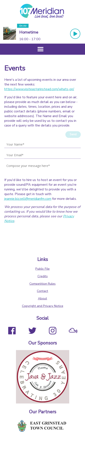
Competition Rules (42, 283)
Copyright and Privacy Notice (42, 306)
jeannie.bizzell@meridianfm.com (27, 198)
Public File (42, 268)
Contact (42, 291)
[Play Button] (75, 34)
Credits (42, 276)
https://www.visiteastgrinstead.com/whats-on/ (39, 89)
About (42, 298)
